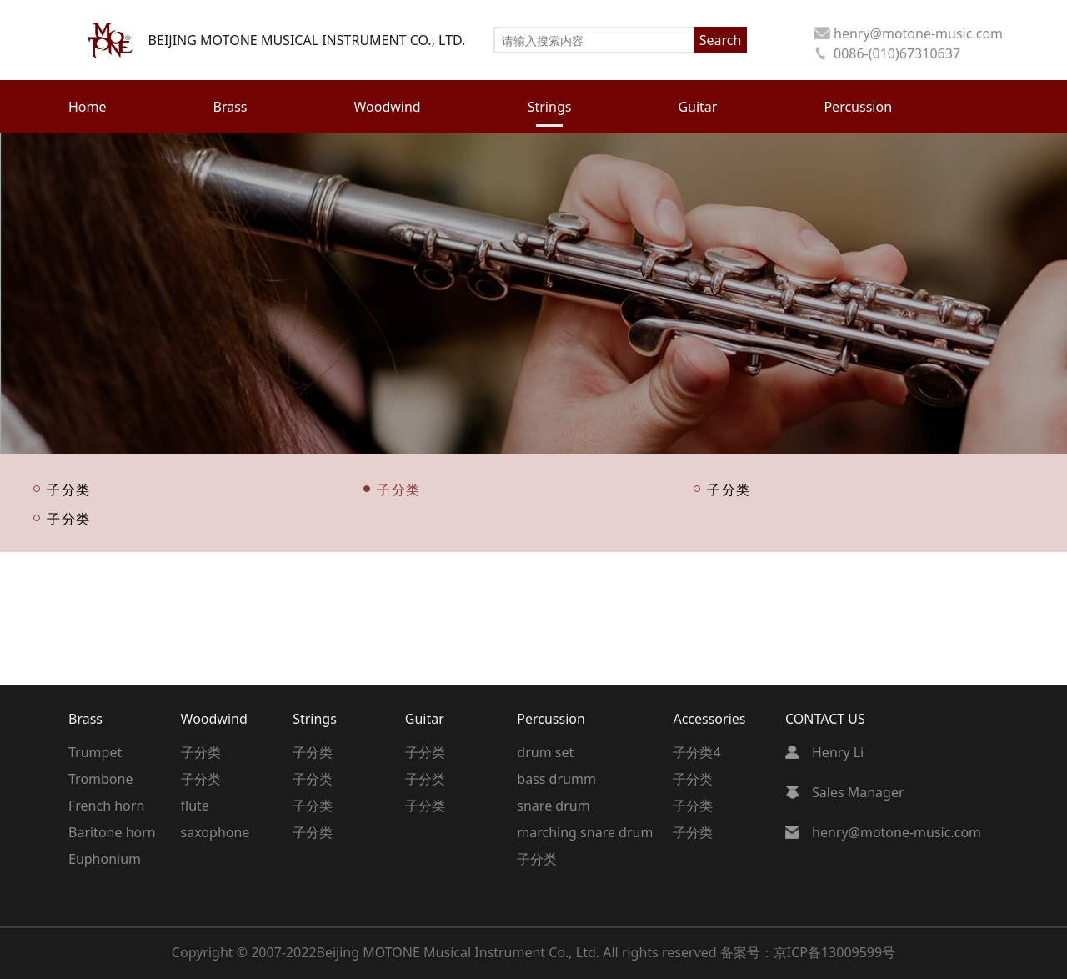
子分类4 (696, 752)
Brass (85, 718)
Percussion (551, 718)
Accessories (709, 718)
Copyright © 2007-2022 (244, 952)
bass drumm (556, 779)
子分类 (69, 488)
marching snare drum (585, 832)
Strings (315, 718)
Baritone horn (112, 832)
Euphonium (104, 859)
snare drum (553, 805)
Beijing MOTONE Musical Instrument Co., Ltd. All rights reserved (518, 952)
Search (720, 40)
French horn (106, 805)
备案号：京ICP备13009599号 (807, 952)
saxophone (215, 832)
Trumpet (95, 752)
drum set (545, 752)
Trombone (100, 779)
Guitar (424, 718)
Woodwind (214, 718)
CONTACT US (825, 718)
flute (195, 805)
